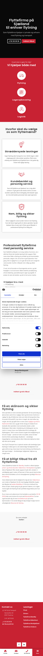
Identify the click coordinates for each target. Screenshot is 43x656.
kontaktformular (23, 498)
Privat (25, 610)
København (36, 480)
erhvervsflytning (8, 273)
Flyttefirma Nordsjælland (31, 623)
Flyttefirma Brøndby (29, 617)
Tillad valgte (21, 359)
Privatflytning (9, 284)
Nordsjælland (31, 468)
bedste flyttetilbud (17, 484)
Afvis (21, 365)
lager (26, 273)
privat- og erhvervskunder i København (14, 468)
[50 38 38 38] (14, 41)
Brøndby (21, 465)
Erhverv (25, 613)
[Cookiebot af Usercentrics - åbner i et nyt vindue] (32, 290)
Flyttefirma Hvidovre (29, 627)
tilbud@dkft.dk (29, 496)
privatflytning (33, 270)
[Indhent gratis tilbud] (21, 391)
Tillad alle (21, 354)
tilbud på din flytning (17, 503)
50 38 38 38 (8, 621)
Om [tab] (35, 295)
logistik (32, 273)
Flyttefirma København (30, 620)
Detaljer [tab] (21, 295)
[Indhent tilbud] (29, 41)
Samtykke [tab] (7, 295)
